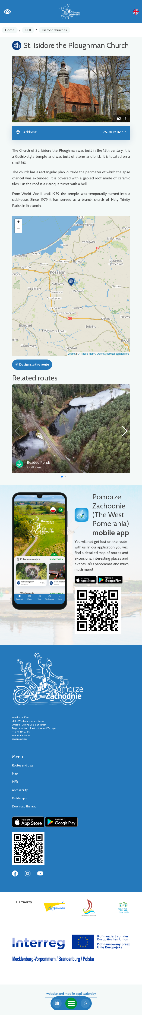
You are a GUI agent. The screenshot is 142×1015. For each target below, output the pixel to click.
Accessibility (20, 790)
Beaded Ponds (38, 462)
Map (15, 773)
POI (28, 30)
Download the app (24, 806)
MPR (15, 781)
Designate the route (32, 364)
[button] (21, 89)
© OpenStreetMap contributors (111, 353)
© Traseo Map (86, 353)
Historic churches (54, 30)
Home (9, 30)
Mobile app (19, 798)
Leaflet (72, 353)
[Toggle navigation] (71, 1003)
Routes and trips (22, 765)
